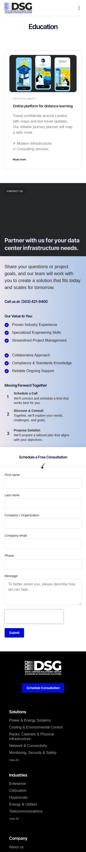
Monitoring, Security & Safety (32, 753)
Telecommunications (25, 811)
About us (16, 847)
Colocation (18, 790)
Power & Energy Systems (30, 720)
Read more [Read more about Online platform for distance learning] (19, 159)
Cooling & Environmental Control (35, 727)
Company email (16, 535)
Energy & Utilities (23, 804)
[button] (79, 8)
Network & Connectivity (28, 746)
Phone (9, 555)
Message (11, 576)
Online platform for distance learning (43, 106)
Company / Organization (22, 515)
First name (12, 475)
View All (14, 760)
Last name (12, 495)
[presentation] (34, 616)
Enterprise (17, 784)
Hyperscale (18, 797)
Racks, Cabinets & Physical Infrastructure (31, 736)
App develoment (24, 98)
